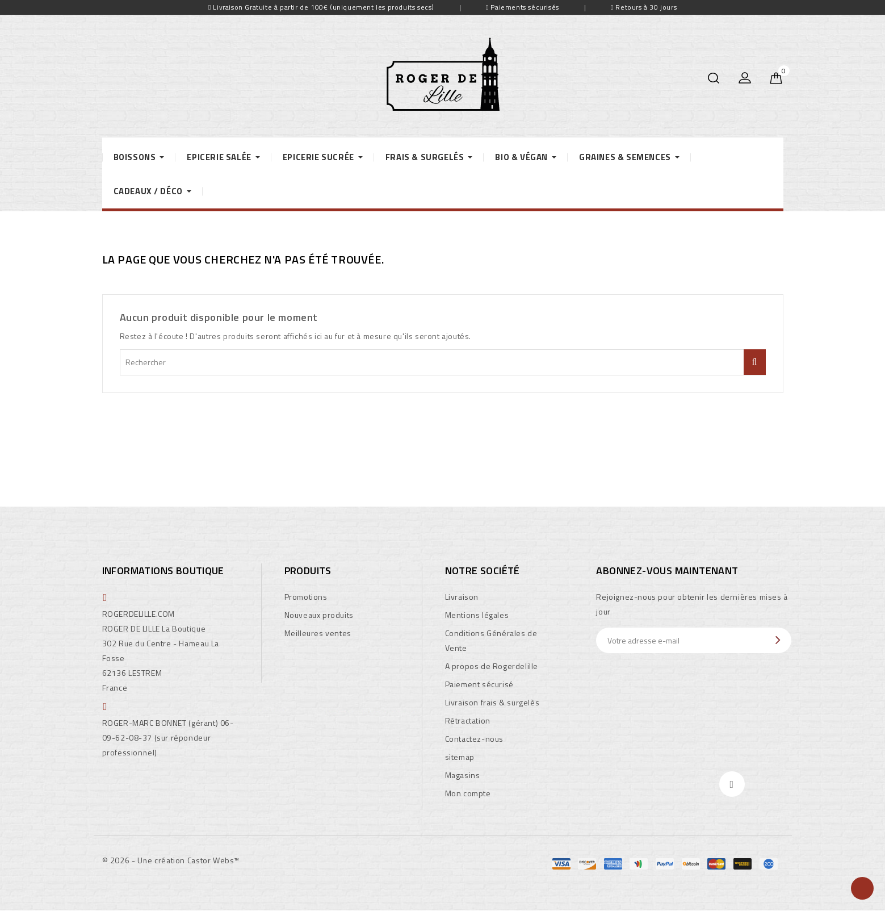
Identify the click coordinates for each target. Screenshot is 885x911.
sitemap (460, 757)
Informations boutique (163, 570)
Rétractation (467, 720)
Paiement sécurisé (479, 684)
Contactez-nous (474, 739)
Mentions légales (477, 615)
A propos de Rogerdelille (491, 666)
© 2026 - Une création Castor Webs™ (171, 860)
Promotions (306, 597)
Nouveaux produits (319, 615)
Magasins (462, 775)
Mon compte (468, 793)
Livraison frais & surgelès (492, 702)
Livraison (462, 597)
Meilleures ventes (317, 633)
